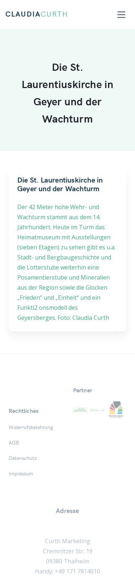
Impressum (21, 506)
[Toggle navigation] (121, 14)
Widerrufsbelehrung (31, 460)
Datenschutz (23, 491)
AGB (14, 475)
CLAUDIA (36, 14)
